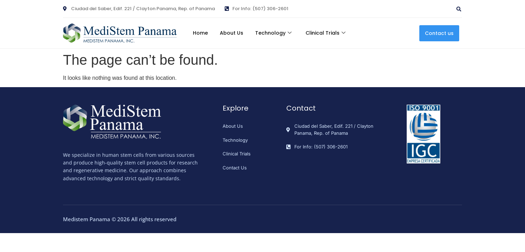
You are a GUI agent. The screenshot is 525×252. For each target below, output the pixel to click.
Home (197, 32)
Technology (274, 32)
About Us (230, 32)
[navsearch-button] (422, 6)
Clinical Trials (329, 32)
